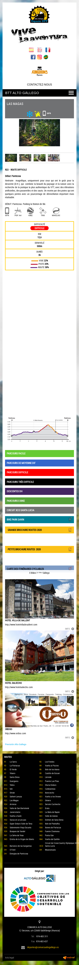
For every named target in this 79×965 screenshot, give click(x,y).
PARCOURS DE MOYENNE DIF (21, 463)
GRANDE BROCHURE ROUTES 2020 (39, 530)
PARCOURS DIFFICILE (17, 472)
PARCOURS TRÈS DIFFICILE (20, 482)
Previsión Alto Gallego (15, 744)
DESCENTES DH (14, 491)
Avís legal (9, 957)
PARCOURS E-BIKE (16, 500)
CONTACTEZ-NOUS (39, 84)
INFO (69, 628)
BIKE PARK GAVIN (39, 519)
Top (1, 962)
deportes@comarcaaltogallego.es (43, 947)
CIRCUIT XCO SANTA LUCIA (20, 510)
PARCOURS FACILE (16, 453)
